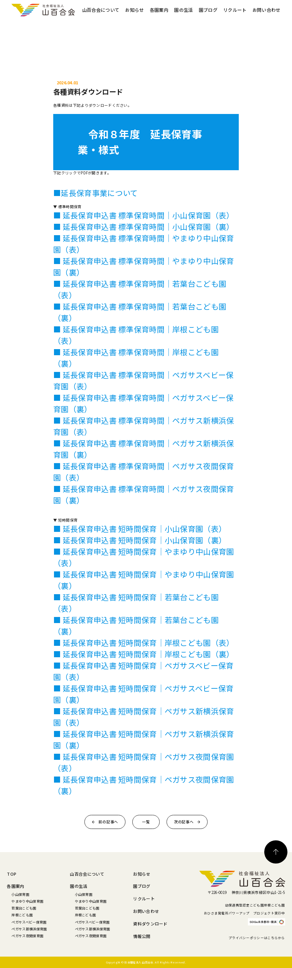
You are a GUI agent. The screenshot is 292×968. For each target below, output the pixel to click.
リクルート (234, 9)
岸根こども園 (22, 914)
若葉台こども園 (23, 908)
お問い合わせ (266, 9)
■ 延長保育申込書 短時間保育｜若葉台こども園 (136, 597)
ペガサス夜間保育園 (27, 935)
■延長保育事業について (95, 192)
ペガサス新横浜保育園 (29, 929)
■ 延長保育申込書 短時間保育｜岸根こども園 (132, 642)
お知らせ (134, 9)
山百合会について (100, 9)
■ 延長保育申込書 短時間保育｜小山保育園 (128, 528)
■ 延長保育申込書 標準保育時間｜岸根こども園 (136, 329)
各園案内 (159, 9)
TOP (11, 874)
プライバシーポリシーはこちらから (257, 937)
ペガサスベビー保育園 (28, 922)
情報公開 (141, 936)
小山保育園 (20, 894)
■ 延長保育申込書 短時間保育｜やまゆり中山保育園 (143, 551)
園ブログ (208, 9)
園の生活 (183, 9)
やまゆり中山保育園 (27, 901)
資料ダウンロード (150, 924)
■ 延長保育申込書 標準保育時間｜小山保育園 (132, 215)
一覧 (146, 821)
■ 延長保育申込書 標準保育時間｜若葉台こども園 (139, 283)
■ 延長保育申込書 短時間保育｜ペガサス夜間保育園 (143, 756)
